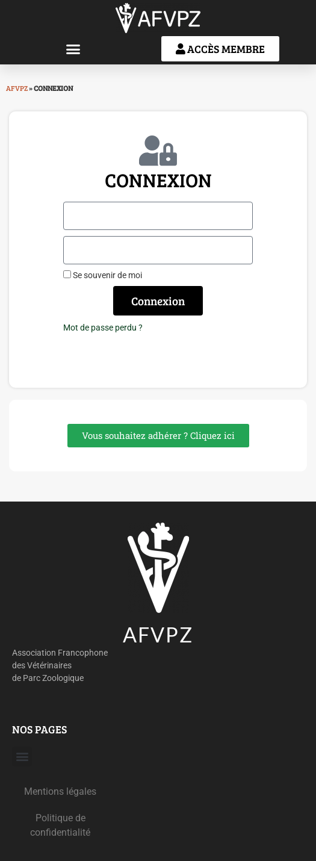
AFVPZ (17, 88)
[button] (73, 48)
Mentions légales (60, 791)
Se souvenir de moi (102, 275)
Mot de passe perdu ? (103, 327)
